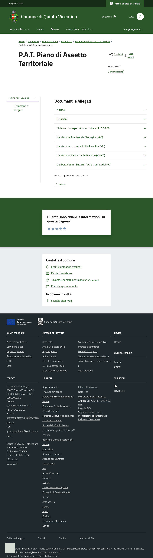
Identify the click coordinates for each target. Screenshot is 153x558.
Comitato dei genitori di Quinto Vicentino (58, 432)
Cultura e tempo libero (53, 366)
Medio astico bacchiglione (55, 487)
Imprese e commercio (88, 346)
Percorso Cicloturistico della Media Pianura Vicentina (58, 418)
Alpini (45, 511)
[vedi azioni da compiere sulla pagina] (129, 55)
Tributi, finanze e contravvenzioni (94, 363)
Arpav (45, 497)
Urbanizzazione (50, 41)
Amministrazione (19, 29)
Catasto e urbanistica (52, 361)
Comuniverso (48, 463)
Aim (44, 468)
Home (22, 41)
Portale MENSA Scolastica (55, 425)
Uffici (9, 366)
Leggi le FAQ (84, 408)
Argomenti (33, 41)
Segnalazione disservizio (90, 412)
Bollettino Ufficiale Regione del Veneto (57, 442)
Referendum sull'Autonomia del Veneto (58, 399)
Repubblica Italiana (51, 454)
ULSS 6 (46, 482)
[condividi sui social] (115, 54)
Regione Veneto (16, 3)
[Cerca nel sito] (139, 16)
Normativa (47, 449)
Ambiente (47, 342)
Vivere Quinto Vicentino (79, 29)
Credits (62, 538)
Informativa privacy (87, 387)
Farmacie (46, 478)
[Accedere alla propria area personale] (125, 3)
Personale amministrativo (19, 356)
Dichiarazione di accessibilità (92, 396)
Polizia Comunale (50, 411)
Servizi (55, 29)
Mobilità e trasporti (87, 351)
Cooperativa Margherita (54, 521)
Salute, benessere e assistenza (93, 356)
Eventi (117, 366)
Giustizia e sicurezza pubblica (92, 342)
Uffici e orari (12, 459)
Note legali (83, 392)
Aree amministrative (17, 342)
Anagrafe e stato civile (53, 346)
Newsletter (119, 391)
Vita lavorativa (85, 370)
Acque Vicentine (50, 473)
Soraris (45, 506)
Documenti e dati (15, 346)
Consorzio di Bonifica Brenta (56, 492)
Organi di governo (15, 351)
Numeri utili (12, 464)
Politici (10, 361)
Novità (40, 29)
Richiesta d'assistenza (89, 419)
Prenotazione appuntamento (92, 415)
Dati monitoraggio (15, 538)
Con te (45, 526)
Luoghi (117, 362)
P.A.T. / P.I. (66, 41)
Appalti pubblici (49, 351)
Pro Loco (46, 516)
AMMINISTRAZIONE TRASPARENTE (94, 402)
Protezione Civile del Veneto (56, 406)
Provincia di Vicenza (52, 392)
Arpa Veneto (48, 502)
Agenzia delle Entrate (53, 459)
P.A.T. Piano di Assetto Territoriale (92, 41)
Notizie (117, 342)
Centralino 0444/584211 (19, 405)
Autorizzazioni (49, 356)
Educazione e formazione (54, 370)
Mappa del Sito (87, 538)
